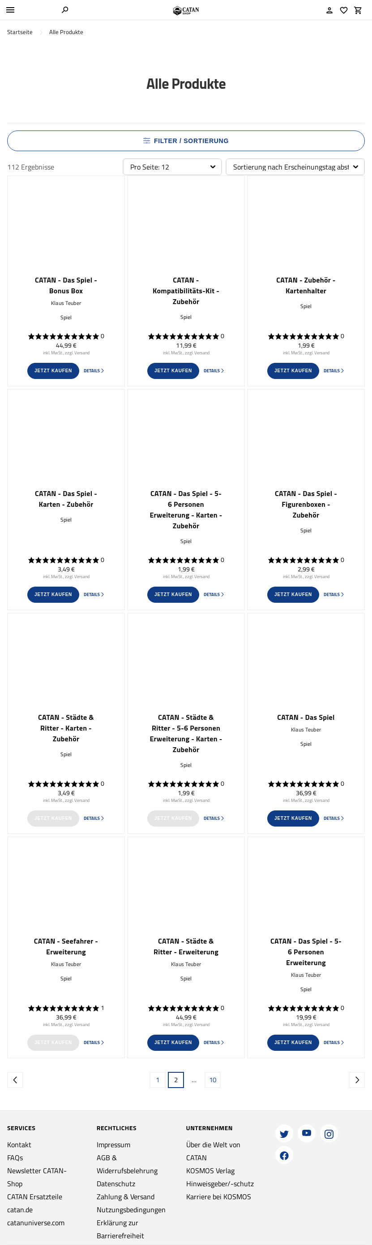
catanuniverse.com (35, 1222)
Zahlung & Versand (125, 1196)
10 (212, 1080)
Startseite (20, 32)
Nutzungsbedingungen (131, 1209)
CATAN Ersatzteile (34, 1196)
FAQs (15, 1157)
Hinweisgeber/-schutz (220, 1183)
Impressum (113, 1144)
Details (94, 370)
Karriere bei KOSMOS (218, 1196)
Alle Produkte (66, 32)
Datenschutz (116, 1183)
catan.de (20, 1209)
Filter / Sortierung (186, 140)
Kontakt (19, 1144)
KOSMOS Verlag (210, 1170)
